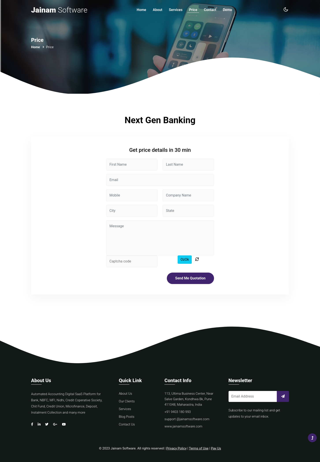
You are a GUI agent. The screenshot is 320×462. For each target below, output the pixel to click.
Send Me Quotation (190, 278)
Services (175, 10)
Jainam (59, 10)
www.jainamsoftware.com (183, 426)
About (157, 10)
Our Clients (127, 401)
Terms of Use (198, 448)
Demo (227, 10)
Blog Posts (126, 417)
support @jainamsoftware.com (186, 419)
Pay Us (216, 448)
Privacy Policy (176, 448)
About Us (125, 394)
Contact (210, 10)
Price (193, 10)
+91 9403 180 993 (177, 412)
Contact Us (127, 424)
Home (141, 10)
